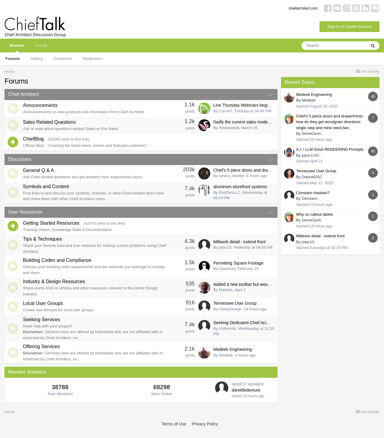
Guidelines (63, 58)
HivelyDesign (230, 316)
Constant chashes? (312, 193)
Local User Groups (44, 310)
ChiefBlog (34, 142)
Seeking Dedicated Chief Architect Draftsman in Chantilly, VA (269, 330)
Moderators (93, 58)
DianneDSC (312, 177)
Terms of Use (173, 431)
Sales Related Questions (50, 124)
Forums (12, 58)
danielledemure (246, 397)
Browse (17, 47)
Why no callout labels (314, 214)
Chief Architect (23, 94)
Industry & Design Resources (55, 287)
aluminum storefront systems (240, 191)
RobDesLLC (229, 197)
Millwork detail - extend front (239, 248)
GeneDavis (311, 133)
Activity (41, 45)
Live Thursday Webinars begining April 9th (252, 105)
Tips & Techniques (43, 245)
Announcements (41, 106)
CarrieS (225, 111)
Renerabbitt (229, 129)
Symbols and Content (47, 191)
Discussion (19, 162)
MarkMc (226, 296)
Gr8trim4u (227, 336)
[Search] (334, 45)
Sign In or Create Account (349, 26)
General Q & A (39, 174)
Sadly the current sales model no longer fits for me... (261, 123)
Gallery (37, 58)
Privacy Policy (205, 431)
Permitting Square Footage (238, 269)
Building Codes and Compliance (58, 266)
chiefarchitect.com (303, 8)
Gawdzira (227, 275)
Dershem (310, 198)
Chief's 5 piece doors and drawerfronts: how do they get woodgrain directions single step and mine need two (330, 122)
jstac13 (225, 253)
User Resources (25, 216)
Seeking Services (43, 327)
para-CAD (310, 155)
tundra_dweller (231, 180)
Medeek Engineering (232, 356)
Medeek (226, 362)
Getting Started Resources (52, 228)
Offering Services (42, 354)
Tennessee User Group (234, 310)
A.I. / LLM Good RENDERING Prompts (330, 149)
